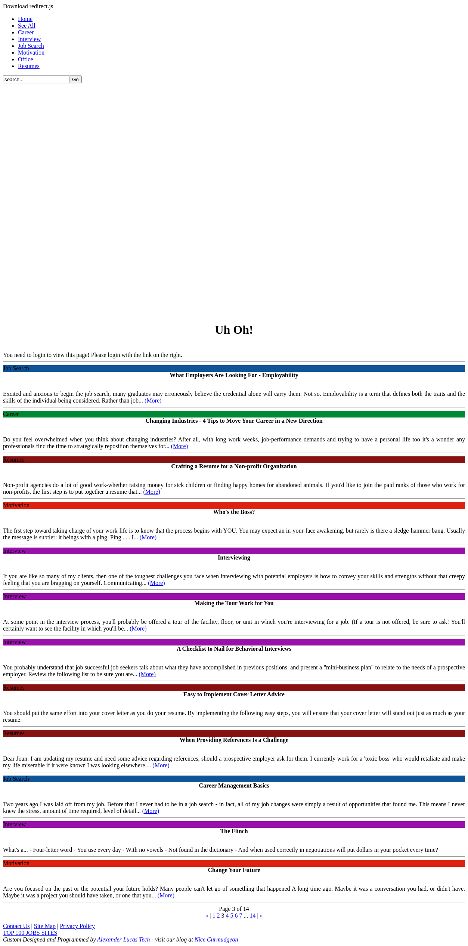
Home (25, 19)
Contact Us (16, 926)
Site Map (45, 926)
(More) (153, 400)
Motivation (31, 52)
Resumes (29, 66)
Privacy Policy (77, 926)
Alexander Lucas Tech (123, 939)
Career (26, 32)
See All (26, 25)
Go (75, 79)
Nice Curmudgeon (216, 939)
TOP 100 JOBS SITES (30, 933)
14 (253, 915)
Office (25, 59)
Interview (29, 39)
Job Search (31, 46)
